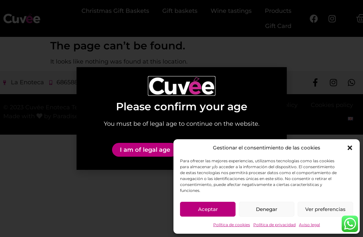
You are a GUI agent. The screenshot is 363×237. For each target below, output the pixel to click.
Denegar (266, 209)
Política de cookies (231, 224)
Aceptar (208, 209)
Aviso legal (309, 224)
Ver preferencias (325, 209)
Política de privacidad (274, 224)
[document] (181, 118)
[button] (350, 148)
